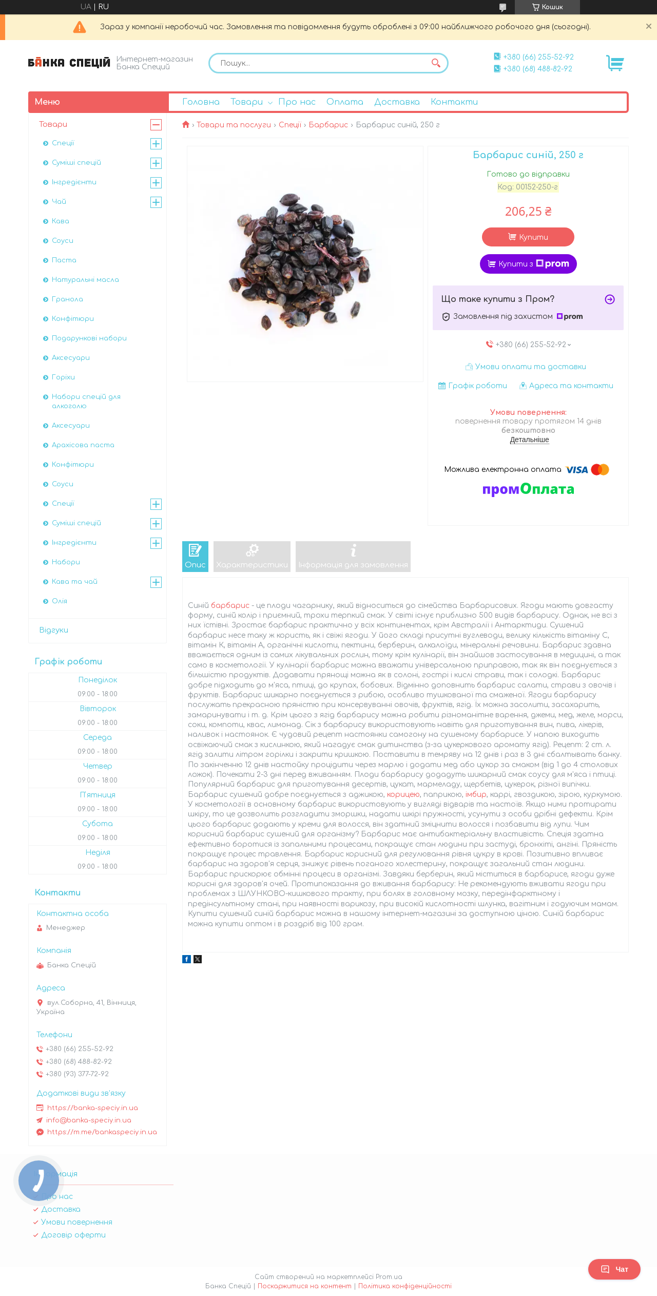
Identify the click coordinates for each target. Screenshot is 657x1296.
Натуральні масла (85, 279)
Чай (59, 201)
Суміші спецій (76, 162)
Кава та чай (75, 581)
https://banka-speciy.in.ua (92, 1108)
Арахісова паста (83, 445)
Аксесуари (71, 357)
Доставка (397, 102)
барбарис (230, 605)
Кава (60, 221)
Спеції (290, 125)
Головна (201, 102)
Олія (59, 601)
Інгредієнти (74, 182)
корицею (403, 794)
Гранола (67, 299)
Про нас (297, 102)
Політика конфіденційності (405, 1286)
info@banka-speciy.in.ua (88, 1120)
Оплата (344, 102)
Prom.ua (389, 1277)
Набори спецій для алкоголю (86, 401)
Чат (614, 1269)
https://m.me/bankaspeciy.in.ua (102, 1132)
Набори (66, 562)
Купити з (533, 264)
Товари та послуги (234, 125)
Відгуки (53, 630)
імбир (476, 794)
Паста (64, 260)
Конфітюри (73, 318)
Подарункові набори (89, 338)
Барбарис (328, 125)
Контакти (454, 102)
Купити (533, 237)
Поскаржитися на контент (305, 1286)
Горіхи (63, 377)
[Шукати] (436, 63)
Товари (246, 102)
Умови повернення (76, 1222)
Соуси (62, 240)
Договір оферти (73, 1235)
